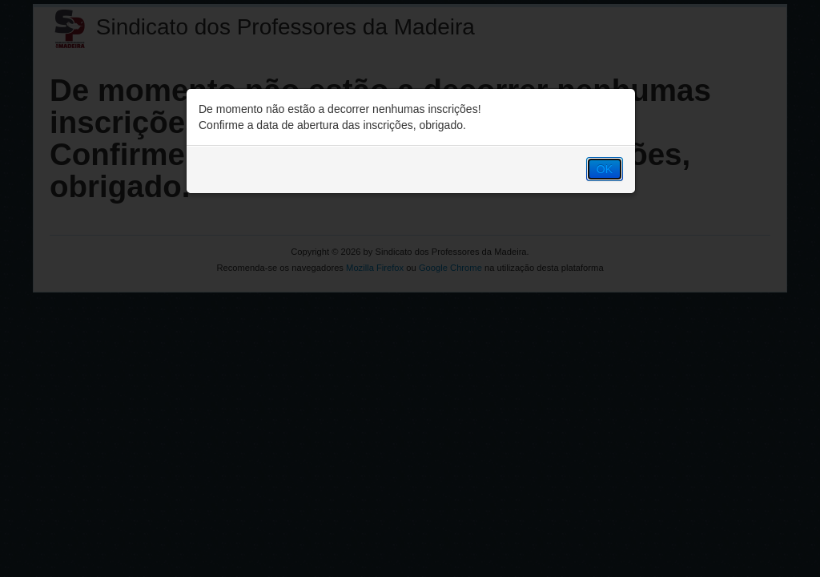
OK (605, 169)
